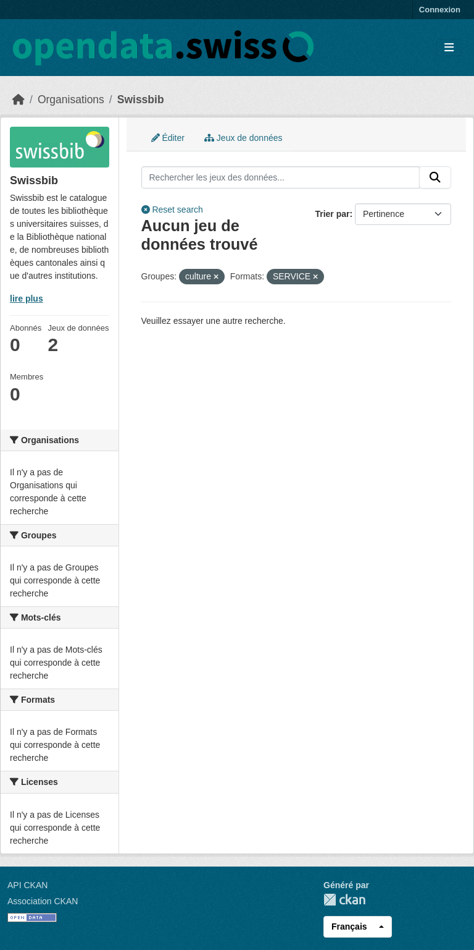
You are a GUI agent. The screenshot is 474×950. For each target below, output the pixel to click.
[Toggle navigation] (449, 48)
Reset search (172, 209)
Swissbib (140, 99)
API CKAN (27, 885)
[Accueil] (18, 99)
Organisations (71, 99)
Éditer (168, 138)
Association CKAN (42, 901)
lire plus (26, 298)
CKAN (344, 899)
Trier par (332, 214)
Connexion (439, 9)
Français (349, 926)
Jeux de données (243, 138)
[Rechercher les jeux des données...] (280, 177)
